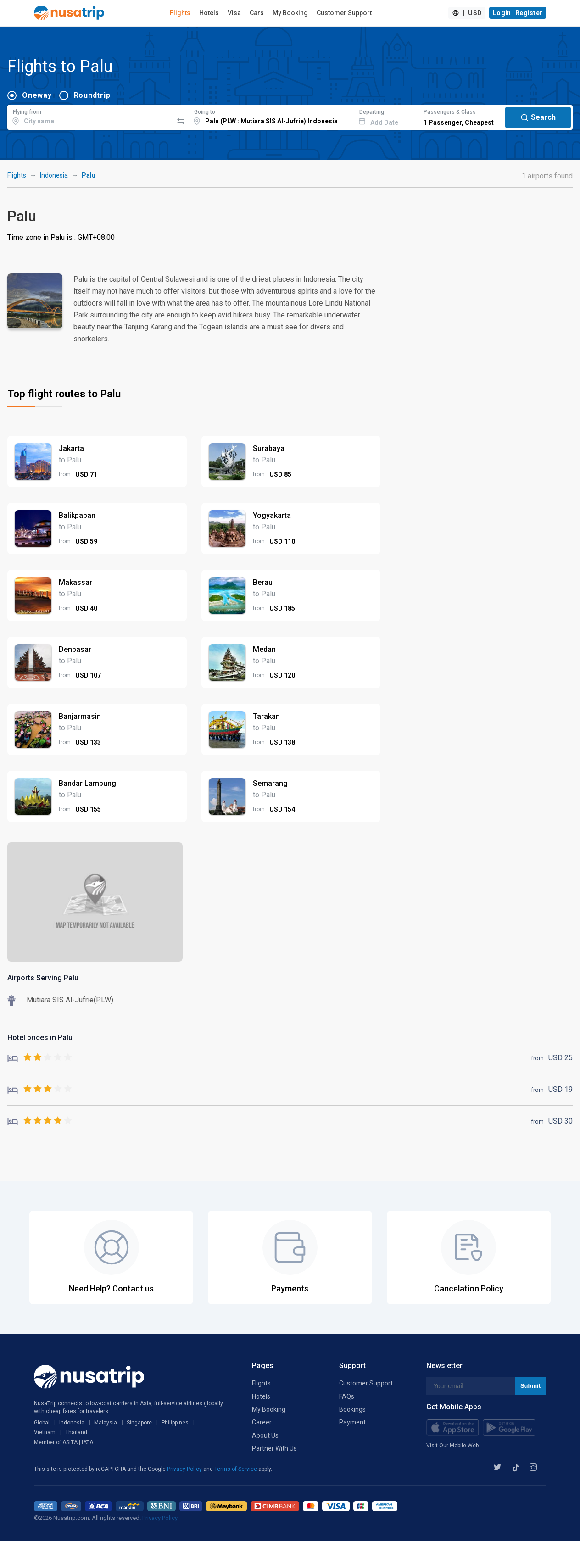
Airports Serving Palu (42, 978)
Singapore (139, 1422)
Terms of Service (236, 1469)
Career (262, 1422)
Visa (234, 13)
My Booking (290, 13)
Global (42, 1422)
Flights (180, 13)
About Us (265, 1435)
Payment (352, 1422)
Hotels (209, 13)
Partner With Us (274, 1448)
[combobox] (90, 116)
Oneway (37, 95)
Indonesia (54, 175)
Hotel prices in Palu (39, 1037)
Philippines (175, 1422)
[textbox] (90, 116)
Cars (257, 13)
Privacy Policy (185, 1469)
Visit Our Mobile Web (452, 1445)
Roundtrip (92, 95)
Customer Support (344, 13)
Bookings (352, 1409)
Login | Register (517, 13)
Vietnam (45, 1432)
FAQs (346, 1396)
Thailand (76, 1432)
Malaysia (105, 1422)
